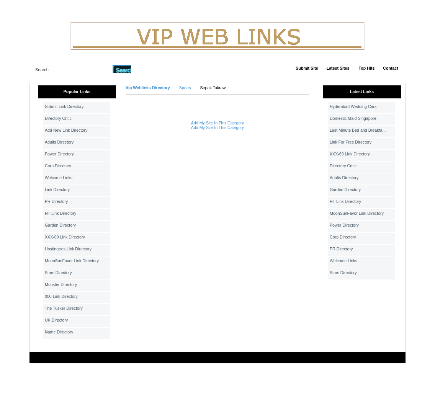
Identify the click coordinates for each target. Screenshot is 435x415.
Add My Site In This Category (217, 123)
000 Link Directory (61, 296)
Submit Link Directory (64, 106)
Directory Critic (58, 118)
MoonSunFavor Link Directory (72, 260)
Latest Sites (338, 68)
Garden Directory (60, 225)
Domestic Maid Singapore (353, 118)
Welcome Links (58, 177)
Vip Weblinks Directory (148, 87)
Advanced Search (151, 69)
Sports (185, 87)
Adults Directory (59, 142)
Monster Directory (61, 284)
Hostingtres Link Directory (68, 249)
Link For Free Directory (350, 142)
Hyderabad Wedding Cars (353, 106)
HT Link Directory (60, 213)
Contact (390, 68)
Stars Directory (58, 272)
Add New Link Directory (66, 130)
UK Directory (56, 320)
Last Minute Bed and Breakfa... (358, 130)
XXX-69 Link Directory (65, 237)
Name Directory (59, 332)
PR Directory (56, 201)
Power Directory (59, 154)
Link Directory (57, 189)
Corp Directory (58, 165)
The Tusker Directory (64, 308)
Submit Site (307, 68)
